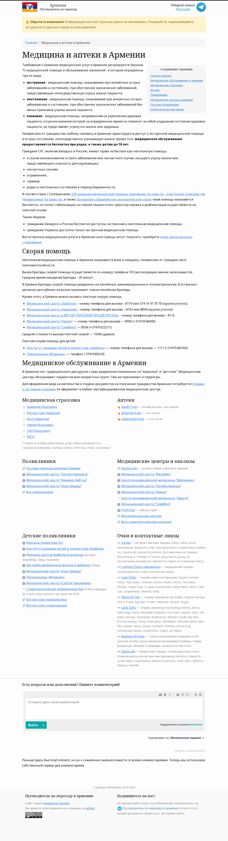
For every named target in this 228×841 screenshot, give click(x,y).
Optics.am (128, 651)
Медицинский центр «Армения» (52, 309)
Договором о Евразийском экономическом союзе (113, 199)
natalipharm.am (132, 419)
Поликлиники (158, 95)
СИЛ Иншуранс (38, 431)
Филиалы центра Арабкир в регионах (54, 555)
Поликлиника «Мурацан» (46, 354)
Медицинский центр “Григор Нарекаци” (57, 474)
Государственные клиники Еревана (53, 468)
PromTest (128, 510)
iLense (126, 543)
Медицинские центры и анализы (171, 100)
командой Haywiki (56, 803)
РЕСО (31, 437)
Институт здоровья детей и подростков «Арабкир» (66, 348)
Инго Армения (38, 419)
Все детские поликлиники (46, 599)
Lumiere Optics (132, 567)
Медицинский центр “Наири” (50, 321)
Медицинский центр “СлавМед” (51, 327)
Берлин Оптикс (133, 636)
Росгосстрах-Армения (43, 413)
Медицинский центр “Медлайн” (146, 474)
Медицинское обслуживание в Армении (176, 80)
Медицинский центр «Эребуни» (52, 303)
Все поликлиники (39, 492)
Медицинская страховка (166, 85)
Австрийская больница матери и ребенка (57, 565)
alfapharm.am (131, 413)
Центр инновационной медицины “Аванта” (155, 498)
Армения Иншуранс (42, 407)
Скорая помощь (161, 75)
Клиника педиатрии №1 (44, 543)
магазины (152, 567)
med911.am (129, 407)
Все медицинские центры (141, 516)
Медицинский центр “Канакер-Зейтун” (56, 480)
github (90, 808)
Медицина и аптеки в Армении (65, 43)
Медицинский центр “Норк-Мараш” (54, 486)
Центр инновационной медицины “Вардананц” (158, 480)
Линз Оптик (130, 597)
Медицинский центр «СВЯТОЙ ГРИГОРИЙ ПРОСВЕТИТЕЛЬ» (73, 315)
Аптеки (154, 90)
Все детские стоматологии (46, 605)
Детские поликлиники (164, 104)
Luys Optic (128, 577)
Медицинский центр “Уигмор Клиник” (151, 486)
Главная (31, 43)
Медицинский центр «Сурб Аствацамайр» (58, 583)
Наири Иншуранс (40, 425)
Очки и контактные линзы (167, 109)
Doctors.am (129, 468)
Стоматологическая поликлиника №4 (54, 589)
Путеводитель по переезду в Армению (151, 808)
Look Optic (128, 607)
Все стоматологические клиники (146, 522)
